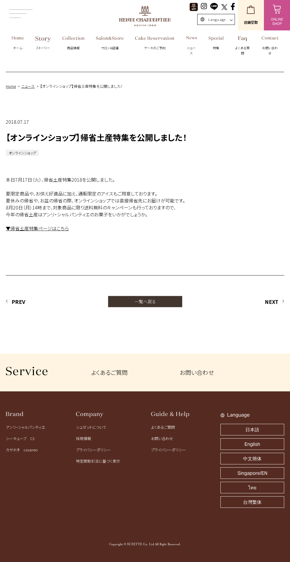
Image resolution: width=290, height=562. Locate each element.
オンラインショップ (22, 152)
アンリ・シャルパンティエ (25, 427)
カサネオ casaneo (22, 449)
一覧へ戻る (145, 301)
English (252, 444)
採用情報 (83, 438)
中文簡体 (252, 459)
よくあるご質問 (109, 372)
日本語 (252, 430)
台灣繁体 (252, 502)
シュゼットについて (91, 427)
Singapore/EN (252, 473)
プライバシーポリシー (93, 449)
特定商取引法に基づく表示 (98, 461)
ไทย (252, 488)
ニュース (28, 86)
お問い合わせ (197, 372)
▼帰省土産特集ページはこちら (37, 228)
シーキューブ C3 (20, 438)
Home (11, 86)
